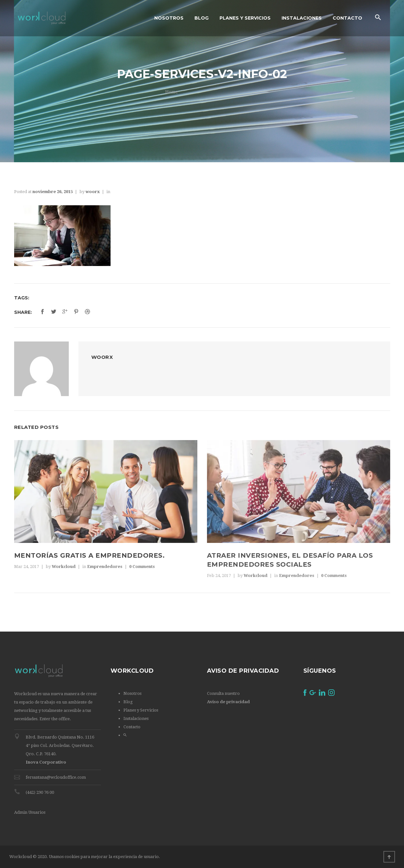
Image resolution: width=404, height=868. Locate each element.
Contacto (131, 726)
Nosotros (132, 693)
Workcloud (64, 566)
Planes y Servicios (140, 710)
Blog (128, 701)
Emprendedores (104, 566)
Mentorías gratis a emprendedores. (89, 555)
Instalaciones (135, 718)
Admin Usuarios (29, 812)
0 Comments (142, 566)
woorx (92, 191)
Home (171, 91)
